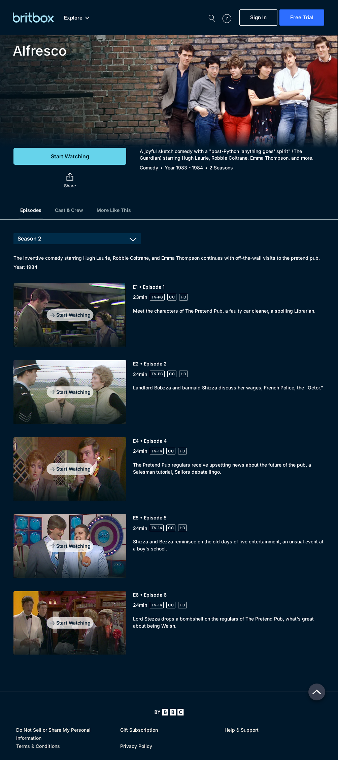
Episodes (30, 210)
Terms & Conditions (38, 746)
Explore (76, 18)
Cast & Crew (69, 210)
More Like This (114, 210)
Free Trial (301, 17)
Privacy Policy (136, 746)
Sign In (258, 17)
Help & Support (242, 730)
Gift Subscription (139, 730)
